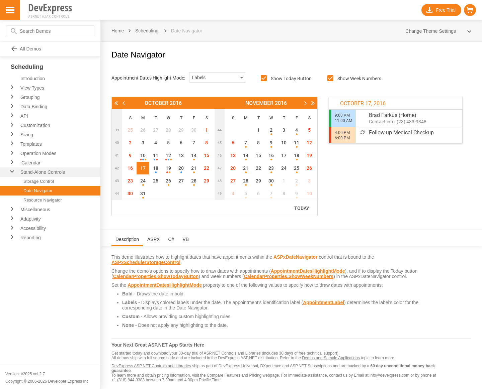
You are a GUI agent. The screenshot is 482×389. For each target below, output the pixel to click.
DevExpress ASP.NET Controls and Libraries (151, 366)
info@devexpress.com (389, 375)
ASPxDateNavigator (295, 257)
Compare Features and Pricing (234, 375)
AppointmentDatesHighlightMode (308, 271)
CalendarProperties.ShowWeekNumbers (288, 276)
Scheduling (146, 30)
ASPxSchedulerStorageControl (145, 262)
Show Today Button (291, 78)
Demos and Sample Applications (331, 358)
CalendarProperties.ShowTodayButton (156, 276)
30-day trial (188, 353)
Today (301, 208)
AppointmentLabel (323, 302)
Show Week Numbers (359, 78)
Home (117, 30)
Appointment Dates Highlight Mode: (148, 78)
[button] (470, 10)
